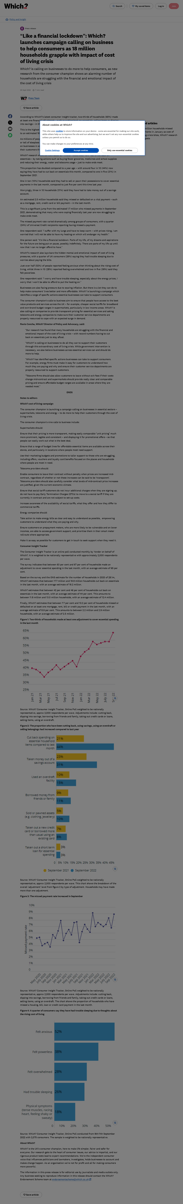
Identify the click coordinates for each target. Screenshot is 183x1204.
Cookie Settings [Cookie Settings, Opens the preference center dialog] (52, 150)
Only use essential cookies (119, 150)
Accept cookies (81, 150)
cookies (59, 131)
